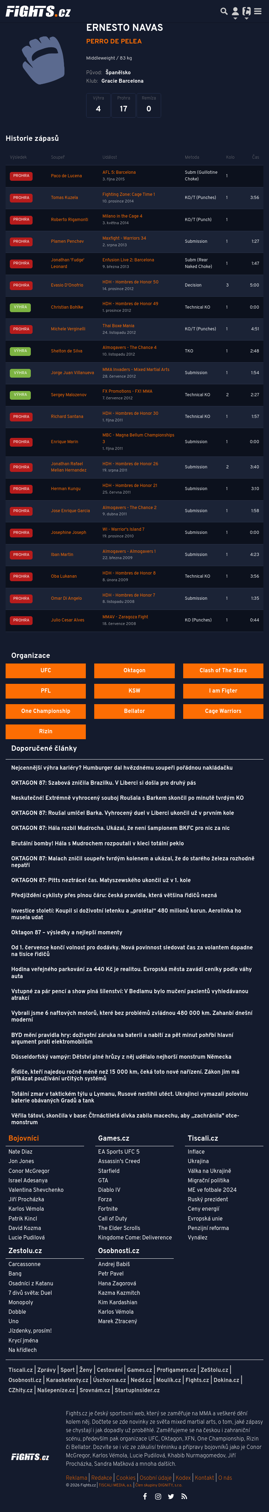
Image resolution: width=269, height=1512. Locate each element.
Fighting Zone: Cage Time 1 (129, 195)
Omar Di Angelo (66, 599)
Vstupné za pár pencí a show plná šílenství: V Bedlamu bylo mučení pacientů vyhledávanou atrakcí (129, 995)
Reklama (76, 1478)
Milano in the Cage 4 (123, 216)
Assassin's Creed (119, 1161)
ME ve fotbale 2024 (212, 1190)
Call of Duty (112, 1219)
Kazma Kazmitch (119, 1293)
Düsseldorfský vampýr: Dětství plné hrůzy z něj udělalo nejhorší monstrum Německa (121, 1057)
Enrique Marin (64, 442)
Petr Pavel (111, 1274)
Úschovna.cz (109, 1380)
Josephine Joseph (69, 533)
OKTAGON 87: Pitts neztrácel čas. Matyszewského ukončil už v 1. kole (101, 880)
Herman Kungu (66, 489)
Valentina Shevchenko (36, 1190)
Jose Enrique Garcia (70, 511)
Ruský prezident (208, 1199)
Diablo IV (109, 1190)
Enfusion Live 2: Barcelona (128, 260)
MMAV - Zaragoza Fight (125, 617)
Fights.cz (197, 1380)
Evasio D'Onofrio (67, 285)
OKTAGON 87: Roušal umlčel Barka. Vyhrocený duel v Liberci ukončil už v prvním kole (122, 813)
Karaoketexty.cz (67, 1380)
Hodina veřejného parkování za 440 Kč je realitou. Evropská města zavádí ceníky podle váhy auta (131, 973)
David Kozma (24, 1228)
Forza (105, 1199)
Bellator (134, 711)
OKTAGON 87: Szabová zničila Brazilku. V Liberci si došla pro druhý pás (103, 783)
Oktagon (134, 670)
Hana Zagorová (117, 1283)
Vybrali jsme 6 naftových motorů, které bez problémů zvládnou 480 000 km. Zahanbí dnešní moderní (132, 1017)
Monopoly (20, 1302)
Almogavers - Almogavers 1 (129, 552)
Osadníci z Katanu (30, 1283)
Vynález (198, 1238)
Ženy (85, 1370)
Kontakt (205, 1478)
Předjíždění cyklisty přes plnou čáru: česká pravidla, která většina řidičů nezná (114, 895)
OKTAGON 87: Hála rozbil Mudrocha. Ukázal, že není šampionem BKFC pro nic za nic (120, 828)
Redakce (101, 1478)
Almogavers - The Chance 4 (130, 348)
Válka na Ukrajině (209, 1171)
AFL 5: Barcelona (119, 173)
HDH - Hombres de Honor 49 (130, 304)
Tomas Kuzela (64, 198)
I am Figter (223, 691)
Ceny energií (203, 1209)
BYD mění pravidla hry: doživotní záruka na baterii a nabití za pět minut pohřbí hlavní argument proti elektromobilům (122, 1039)
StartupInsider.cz (137, 1390)
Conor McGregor (29, 1171)
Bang (15, 1274)
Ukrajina (198, 1161)
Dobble (17, 1312)
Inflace (196, 1152)
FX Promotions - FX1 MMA (128, 391)
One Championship (45, 711)
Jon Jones (21, 1161)
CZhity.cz (20, 1390)
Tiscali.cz (20, 1370)
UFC (45, 670)
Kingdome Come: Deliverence (135, 1238)
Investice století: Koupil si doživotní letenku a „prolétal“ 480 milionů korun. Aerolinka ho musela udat (126, 914)
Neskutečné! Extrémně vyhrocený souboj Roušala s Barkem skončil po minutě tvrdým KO (127, 798)
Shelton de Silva (67, 351)
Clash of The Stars (223, 670)
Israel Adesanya (28, 1180)
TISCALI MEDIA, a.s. (115, 1485)
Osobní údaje (156, 1478)
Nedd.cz (141, 1380)
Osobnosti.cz (25, 1380)
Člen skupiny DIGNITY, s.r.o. (158, 1485)
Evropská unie (205, 1219)
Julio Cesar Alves (67, 620)
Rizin (46, 731)
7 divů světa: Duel (30, 1293)
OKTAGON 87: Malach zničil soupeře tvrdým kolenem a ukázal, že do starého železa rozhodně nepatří (133, 862)
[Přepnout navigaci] (235, 11)
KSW (134, 691)
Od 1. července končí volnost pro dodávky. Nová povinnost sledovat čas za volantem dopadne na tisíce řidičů (132, 951)
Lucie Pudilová (26, 1238)
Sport (67, 1370)
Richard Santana (67, 417)
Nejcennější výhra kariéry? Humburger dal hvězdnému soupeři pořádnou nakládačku (122, 768)
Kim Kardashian (117, 1302)
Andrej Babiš (114, 1264)
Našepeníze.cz (56, 1390)
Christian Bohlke (67, 307)
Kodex (184, 1478)
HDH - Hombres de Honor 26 (130, 464)
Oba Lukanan (64, 576)
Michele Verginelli (68, 329)
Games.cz (139, 1370)
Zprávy (46, 1370)
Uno (13, 1321)
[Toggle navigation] (257, 11)
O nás (225, 1478)
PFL (46, 691)
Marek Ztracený (117, 1321)
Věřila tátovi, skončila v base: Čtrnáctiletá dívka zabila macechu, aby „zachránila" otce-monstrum (125, 1119)
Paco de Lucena (66, 176)
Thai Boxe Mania (118, 326)
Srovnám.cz (95, 1390)
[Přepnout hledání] (224, 11)
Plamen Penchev (67, 242)
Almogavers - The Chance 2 (130, 508)
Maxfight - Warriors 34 (124, 238)
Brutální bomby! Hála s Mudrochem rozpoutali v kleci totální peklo (97, 843)
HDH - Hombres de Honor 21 (130, 486)
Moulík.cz (168, 1380)
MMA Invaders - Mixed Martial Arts (136, 370)
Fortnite (108, 1209)
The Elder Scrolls (119, 1228)
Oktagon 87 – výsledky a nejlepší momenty (66, 932)
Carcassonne (24, 1264)
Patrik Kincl (22, 1219)
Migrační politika (208, 1180)
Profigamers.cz (176, 1370)
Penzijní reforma (208, 1228)
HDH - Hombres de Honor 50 (131, 282)
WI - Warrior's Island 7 (124, 529)
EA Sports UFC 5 (119, 1152)
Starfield (108, 1171)
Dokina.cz (226, 1380)
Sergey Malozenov (69, 395)
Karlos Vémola (26, 1209)
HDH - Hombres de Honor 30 (131, 414)
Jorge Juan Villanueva (72, 373)
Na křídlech (22, 1350)
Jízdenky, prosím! (30, 1331)
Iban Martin (62, 555)
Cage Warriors (223, 711)
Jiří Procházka (26, 1199)
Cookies (126, 1478)
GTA (103, 1180)
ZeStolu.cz (214, 1370)
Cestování (109, 1370)
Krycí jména (23, 1341)
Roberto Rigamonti (69, 220)
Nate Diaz (20, 1152)
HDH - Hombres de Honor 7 (129, 595)
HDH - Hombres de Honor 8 (129, 573)
